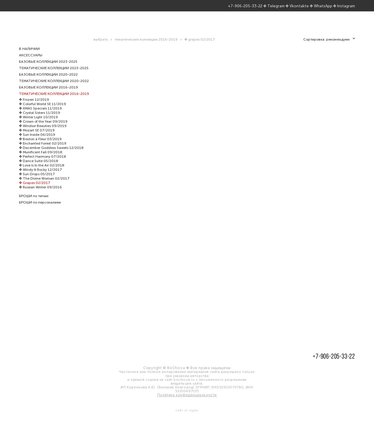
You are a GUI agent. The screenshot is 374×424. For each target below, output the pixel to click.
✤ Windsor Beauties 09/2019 (43, 132)
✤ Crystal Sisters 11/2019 (39, 119)
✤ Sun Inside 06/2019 (37, 141)
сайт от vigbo (187, 410)
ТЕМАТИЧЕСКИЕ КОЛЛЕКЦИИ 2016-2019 (54, 100)
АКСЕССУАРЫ (30, 61)
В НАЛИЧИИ (29, 55)
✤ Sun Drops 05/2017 (37, 180)
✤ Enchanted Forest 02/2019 (42, 150)
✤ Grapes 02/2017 (34, 189)
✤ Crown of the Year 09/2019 (43, 128)
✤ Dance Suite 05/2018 (38, 167)
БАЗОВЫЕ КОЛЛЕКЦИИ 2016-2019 (48, 94)
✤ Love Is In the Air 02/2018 (41, 172)
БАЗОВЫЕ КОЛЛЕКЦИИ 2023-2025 (48, 68)
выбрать (101, 46)
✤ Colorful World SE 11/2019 (42, 110)
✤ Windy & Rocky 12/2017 (40, 176)
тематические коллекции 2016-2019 (146, 46)
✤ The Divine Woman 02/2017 (44, 185)
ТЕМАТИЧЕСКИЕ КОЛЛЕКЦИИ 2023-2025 (54, 74)
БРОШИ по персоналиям (40, 209)
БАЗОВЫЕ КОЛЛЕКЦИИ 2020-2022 (48, 81)
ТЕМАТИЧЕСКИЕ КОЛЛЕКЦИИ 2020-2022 (54, 87)
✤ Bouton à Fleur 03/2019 (40, 145)
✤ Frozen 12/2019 (34, 106)
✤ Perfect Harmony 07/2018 (42, 163)
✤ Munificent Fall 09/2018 (40, 158)
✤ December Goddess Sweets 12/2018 (51, 154)
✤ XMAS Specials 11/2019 (40, 115)
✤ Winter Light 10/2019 (38, 123)
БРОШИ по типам (34, 202)
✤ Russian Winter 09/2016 (40, 193)
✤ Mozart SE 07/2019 (37, 137)
